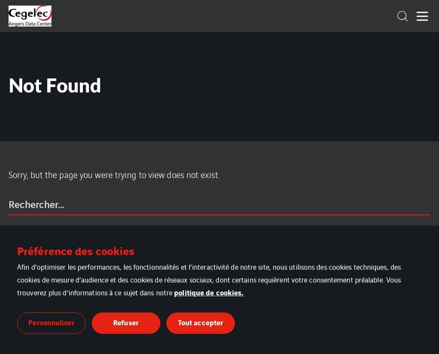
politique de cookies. (209, 292)
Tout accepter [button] (200, 322)
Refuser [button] (126, 322)
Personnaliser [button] (51, 322)
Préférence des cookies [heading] (75, 250)
